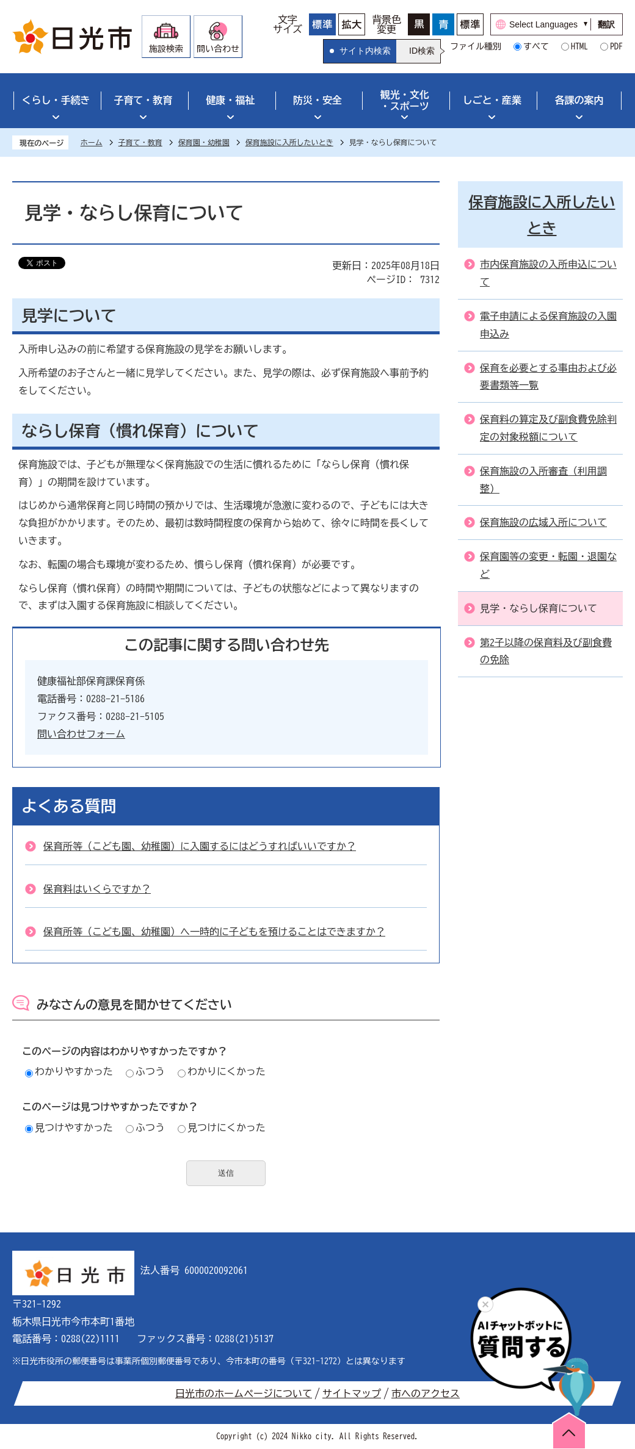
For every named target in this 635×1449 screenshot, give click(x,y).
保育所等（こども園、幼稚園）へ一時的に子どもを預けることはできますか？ (214, 932)
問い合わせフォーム (81, 734)
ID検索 (422, 51)
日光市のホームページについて (243, 1393)
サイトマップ (351, 1393)
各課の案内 (579, 100)
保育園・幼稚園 (204, 142)
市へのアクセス (425, 1393)
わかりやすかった (69, 1071)
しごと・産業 (492, 100)
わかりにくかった (222, 1071)
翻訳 (606, 24)
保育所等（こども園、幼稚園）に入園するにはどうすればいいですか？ (199, 846)
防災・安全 (317, 100)
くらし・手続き (55, 100)
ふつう (145, 1071)
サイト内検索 (365, 51)
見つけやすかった (69, 1127)
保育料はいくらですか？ (97, 889)
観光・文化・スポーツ (404, 100)
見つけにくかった (222, 1127)
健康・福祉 (230, 100)
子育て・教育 (143, 100)
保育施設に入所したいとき (289, 142)
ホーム (92, 142)
